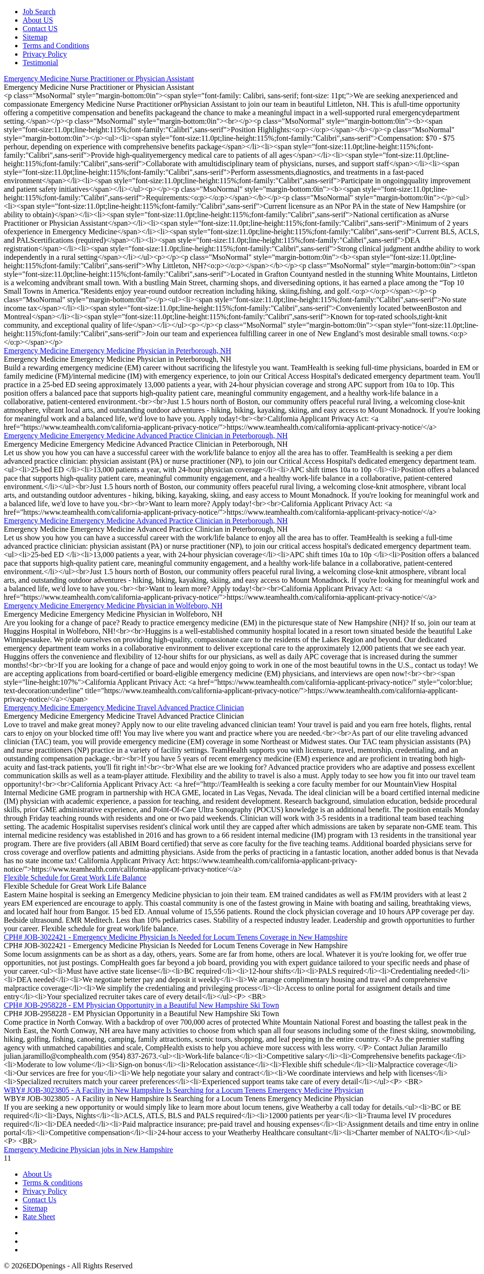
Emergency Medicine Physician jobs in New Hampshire (88, 1150)
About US (38, 20)
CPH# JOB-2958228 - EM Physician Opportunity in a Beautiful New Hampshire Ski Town (141, 1005)
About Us (37, 1174)
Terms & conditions (53, 1183)
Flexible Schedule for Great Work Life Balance (75, 878)
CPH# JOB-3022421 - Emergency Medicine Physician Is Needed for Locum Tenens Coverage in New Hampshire (176, 937)
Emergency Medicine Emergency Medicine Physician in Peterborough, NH (117, 351)
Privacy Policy (45, 54)
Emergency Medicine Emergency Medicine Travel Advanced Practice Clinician (124, 708)
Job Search (39, 12)
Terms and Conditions (56, 46)
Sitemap (35, 37)
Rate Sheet (39, 1217)
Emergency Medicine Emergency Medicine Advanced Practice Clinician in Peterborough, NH (146, 436)
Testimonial (40, 63)
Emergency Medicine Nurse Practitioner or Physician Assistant (99, 79)
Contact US (40, 29)
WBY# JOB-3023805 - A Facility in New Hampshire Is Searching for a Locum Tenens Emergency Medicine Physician (184, 1090)
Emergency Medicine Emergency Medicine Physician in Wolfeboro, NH (113, 606)
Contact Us (40, 1200)
